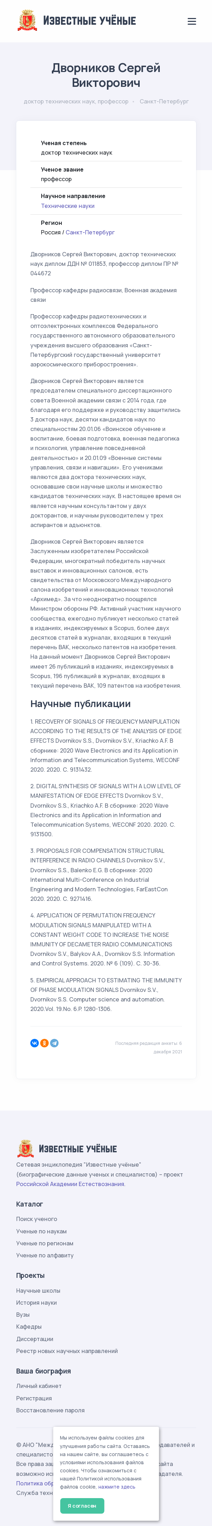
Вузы (23, 1314)
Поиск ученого (36, 1219)
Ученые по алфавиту (45, 1255)
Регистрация (34, 1398)
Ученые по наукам (41, 1231)
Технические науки (68, 206)
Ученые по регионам (44, 1243)
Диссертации (34, 1339)
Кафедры (29, 1326)
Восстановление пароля (50, 1410)
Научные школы (38, 1290)
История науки (36, 1302)
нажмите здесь (116, 1487)
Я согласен (82, 1505)
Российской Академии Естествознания (70, 1184)
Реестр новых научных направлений (67, 1351)
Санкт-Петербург (90, 232)
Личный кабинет (39, 1386)
